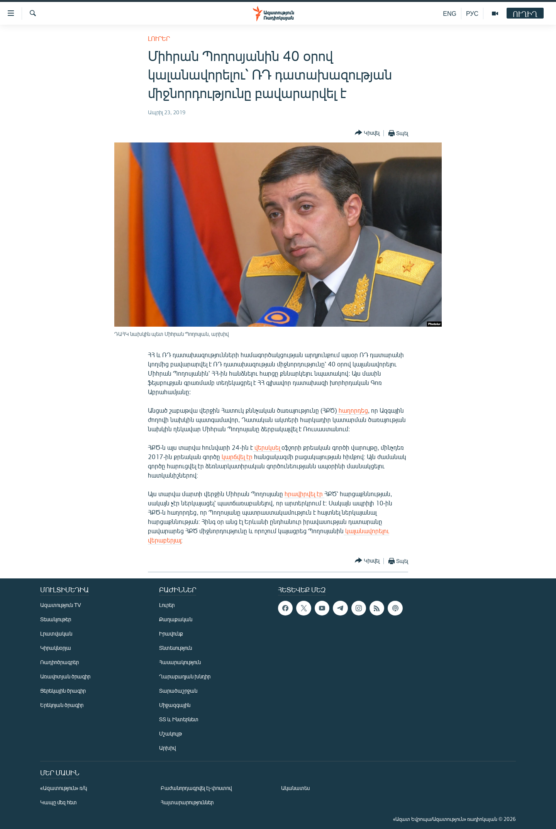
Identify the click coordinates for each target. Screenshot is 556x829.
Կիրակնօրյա (55, 647)
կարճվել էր (236, 456)
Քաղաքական (175, 619)
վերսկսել (267, 447)
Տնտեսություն (175, 647)
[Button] (367, 133)
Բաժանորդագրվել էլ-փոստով (196, 788)
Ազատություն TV (60, 605)
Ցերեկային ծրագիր (63, 690)
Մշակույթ (170, 733)
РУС (472, 13)
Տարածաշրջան (178, 690)
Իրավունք (171, 633)
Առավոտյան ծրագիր (65, 676)
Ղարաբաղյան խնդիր (184, 676)
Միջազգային (174, 705)
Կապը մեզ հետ (58, 802)
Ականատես (295, 788)
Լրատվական (56, 633)
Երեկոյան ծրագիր (61, 705)
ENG (449, 13)
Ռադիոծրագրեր (59, 662)
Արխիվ (167, 747)
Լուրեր (159, 38)
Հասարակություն (180, 662)
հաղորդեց (352, 410)
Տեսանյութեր (55, 619)
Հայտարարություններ (187, 802)
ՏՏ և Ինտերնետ (178, 719)
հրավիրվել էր (304, 493)
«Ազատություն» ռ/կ (63, 788)
